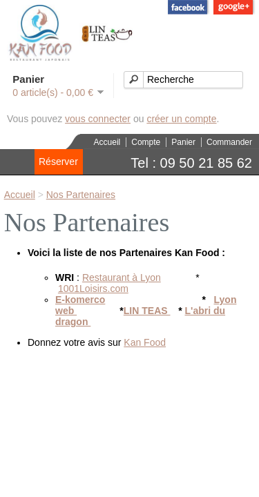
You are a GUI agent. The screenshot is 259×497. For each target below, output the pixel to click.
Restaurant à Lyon (121, 277)
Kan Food (145, 342)
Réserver (58, 161)
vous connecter (98, 118)
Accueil (107, 142)
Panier (183, 142)
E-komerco (80, 299)
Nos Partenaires (80, 194)
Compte (145, 142)
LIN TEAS (147, 310)
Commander (229, 142)
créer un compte (181, 118)
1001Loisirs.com (93, 288)
